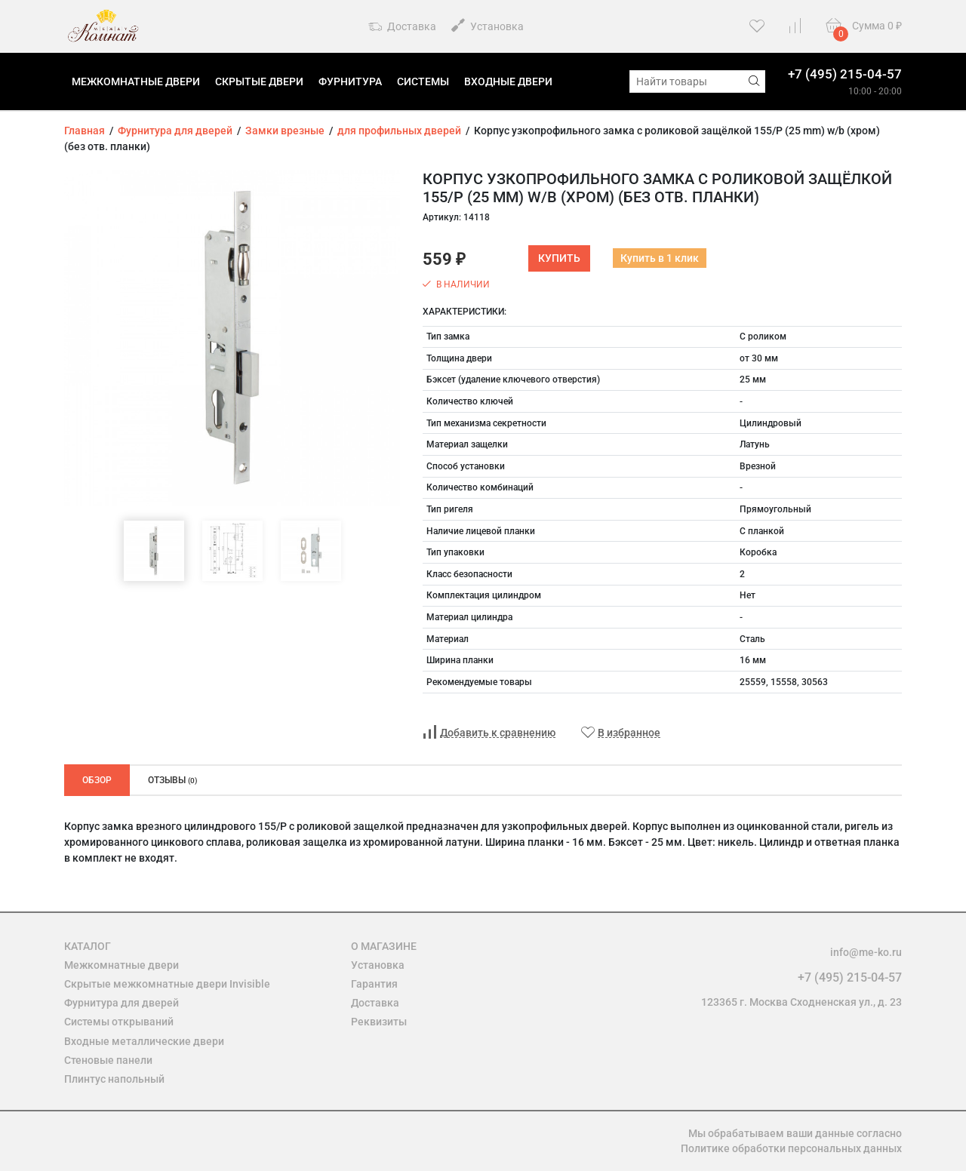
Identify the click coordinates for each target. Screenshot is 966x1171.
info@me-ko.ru (866, 952)
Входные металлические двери (144, 1041)
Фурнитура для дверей (121, 1003)
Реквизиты (379, 1022)
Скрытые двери (259, 81)
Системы (423, 81)
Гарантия (374, 984)
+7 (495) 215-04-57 (845, 73)
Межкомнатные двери (136, 81)
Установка (487, 25)
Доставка (402, 27)
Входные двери (508, 81)
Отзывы (173, 780)
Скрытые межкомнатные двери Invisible (167, 984)
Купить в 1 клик (659, 258)
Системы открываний (119, 1022)
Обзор (97, 780)
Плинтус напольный (114, 1079)
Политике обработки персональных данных (791, 1148)
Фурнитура (350, 81)
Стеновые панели (108, 1060)
